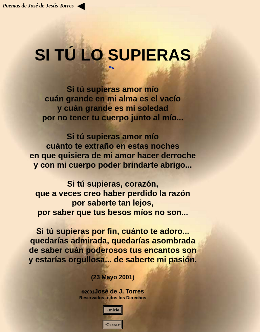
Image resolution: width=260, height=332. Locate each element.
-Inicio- (113, 309)
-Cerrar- (113, 324)
